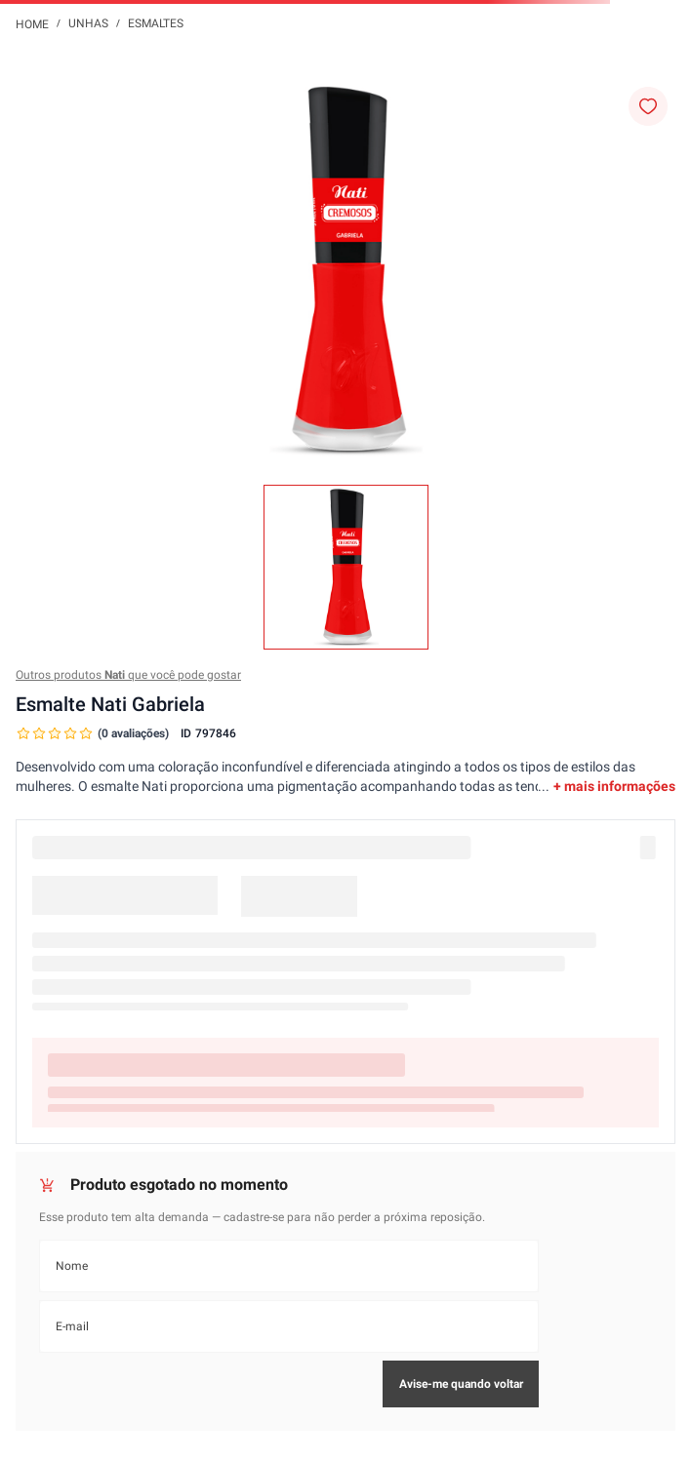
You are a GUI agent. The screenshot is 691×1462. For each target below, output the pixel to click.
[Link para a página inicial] (32, 23)
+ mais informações (614, 786)
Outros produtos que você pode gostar (128, 675)
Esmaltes (155, 23)
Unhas (88, 23)
